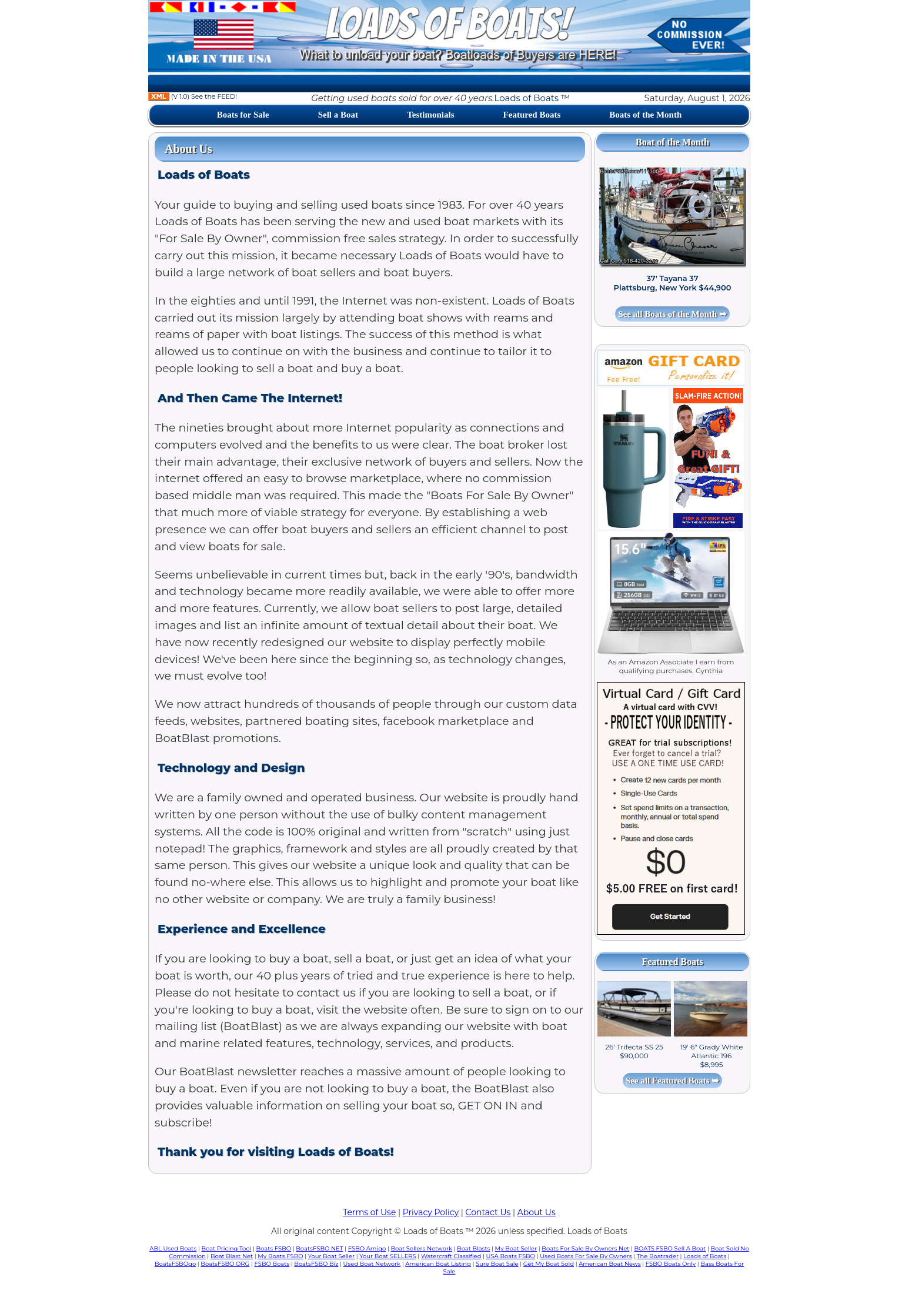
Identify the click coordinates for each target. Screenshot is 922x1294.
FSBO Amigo (367, 1248)
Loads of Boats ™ (532, 97)
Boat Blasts (473, 1248)
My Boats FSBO (280, 1256)
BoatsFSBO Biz (316, 1264)
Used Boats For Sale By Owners (586, 1256)
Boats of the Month (645, 114)
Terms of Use (369, 1212)
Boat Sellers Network (421, 1248)
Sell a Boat (338, 114)
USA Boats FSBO (510, 1256)
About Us (536, 1212)
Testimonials (430, 114)
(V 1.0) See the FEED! (192, 96)
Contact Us (488, 1212)
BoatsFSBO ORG (225, 1264)
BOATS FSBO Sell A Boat (670, 1248)
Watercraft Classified (451, 1256)
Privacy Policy (431, 1212)
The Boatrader (658, 1256)
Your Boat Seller (331, 1256)
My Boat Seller (516, 1248)
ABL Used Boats (172, 1248)
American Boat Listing (438, 1264)
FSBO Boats (272, 1264)
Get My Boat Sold (548, 1264)
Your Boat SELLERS (387, 1256)
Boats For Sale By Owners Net (585, 1248)
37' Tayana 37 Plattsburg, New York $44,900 (672, 282)
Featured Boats (532, 114)
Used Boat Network (372, 1264)
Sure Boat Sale (497, 1264)
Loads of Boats (704, 1256)
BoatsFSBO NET (319, 1248)
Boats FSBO (274, 1248)
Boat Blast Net (232, 1256)
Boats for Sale (243, 114)
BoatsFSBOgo (175, 1264)
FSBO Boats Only (671, 1264)
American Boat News (609, 1264)
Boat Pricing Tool (226, 1248)
